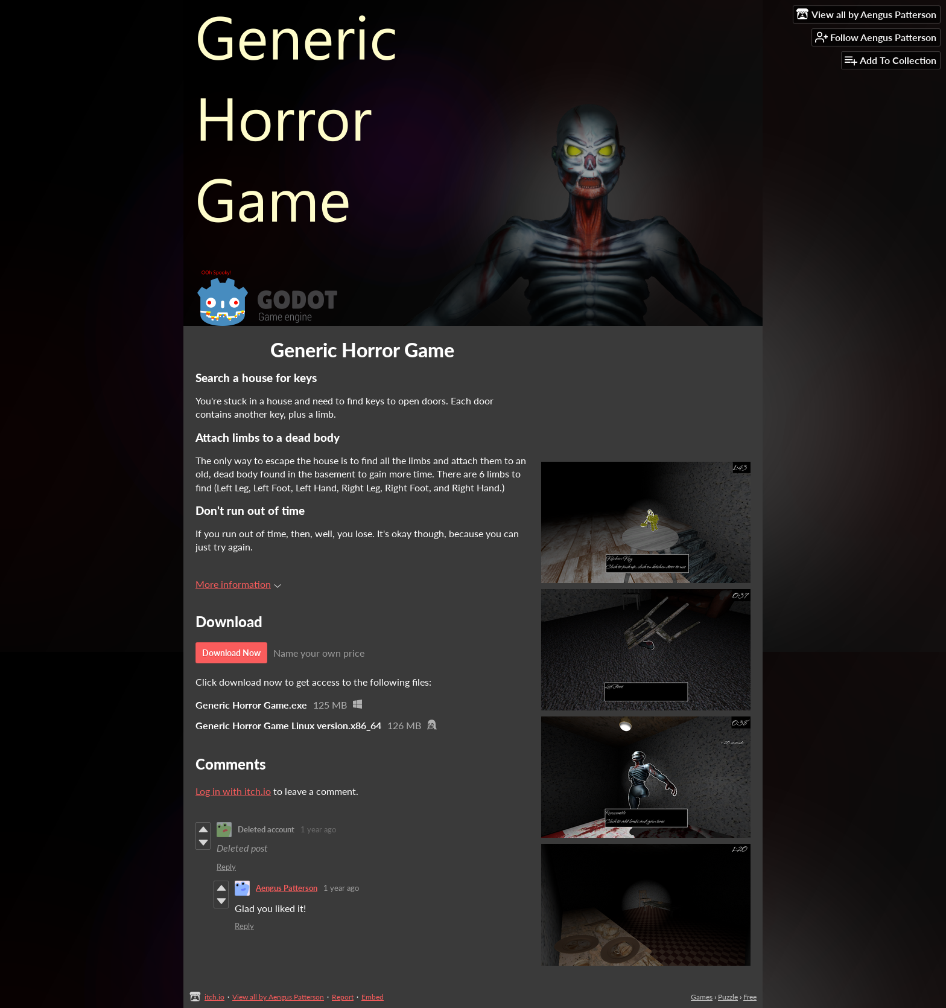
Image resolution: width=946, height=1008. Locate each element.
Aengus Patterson (286, 888)
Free (750, 996)
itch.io (214, 996)
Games (702, 996)
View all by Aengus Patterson (278, 996)
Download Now (231, 653)
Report (343, 996)
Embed (372, 996)
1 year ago (318, 829)
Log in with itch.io (233, 791)
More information (238, 584)
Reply (226, 867)
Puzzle (728, 996)
